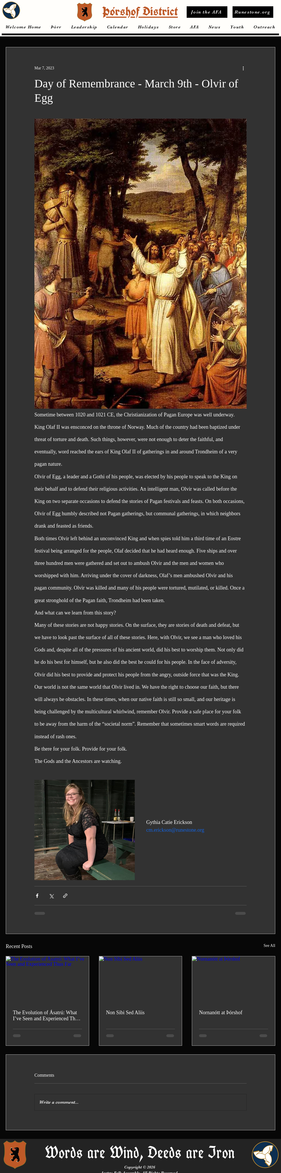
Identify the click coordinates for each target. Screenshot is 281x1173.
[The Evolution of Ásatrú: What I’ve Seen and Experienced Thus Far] (47, 979)
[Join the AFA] (207, 12)
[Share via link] (65, 895)
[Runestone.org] (253, 12)
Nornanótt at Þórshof (220, 1012)
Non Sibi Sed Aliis (125, 1012)
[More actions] (243, 67)
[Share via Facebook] (37, 895)
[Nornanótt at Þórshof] (233, 979)
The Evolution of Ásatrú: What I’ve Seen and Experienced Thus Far (46, 1016)
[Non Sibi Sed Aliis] (140, 979)
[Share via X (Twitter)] (51, 895)
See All (269, 945)
